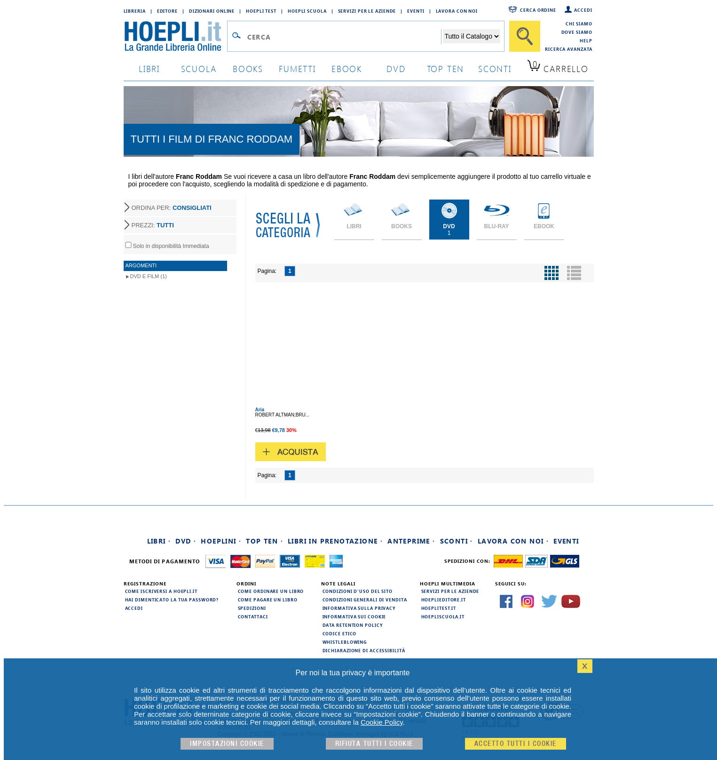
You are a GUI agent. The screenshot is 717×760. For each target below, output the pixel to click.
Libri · (159, 540)
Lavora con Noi (457, 11)
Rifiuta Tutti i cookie (374, 743)
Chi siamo (579, 23)
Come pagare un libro (268, 599)
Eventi (415, 11)
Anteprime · (411, 540)
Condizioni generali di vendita (365, 599)
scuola (199, 68)
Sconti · (456, 540)
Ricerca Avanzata (568, 49)
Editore (167, 11)
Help (586, 40)
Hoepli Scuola (307, 11)
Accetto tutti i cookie (515, 743)
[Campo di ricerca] (343, 36)
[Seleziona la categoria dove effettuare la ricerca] (471, 36)
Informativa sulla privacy (359, 608)
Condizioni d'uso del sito (358, 591)
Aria (259, 409)
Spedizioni (252, 608)
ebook (346, 68)
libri (149, 68)
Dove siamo (576, 32)
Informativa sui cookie (354, 616)
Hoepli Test (261, 11)
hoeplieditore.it (443, 599)
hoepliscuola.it (443, 616)
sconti (495, 68)
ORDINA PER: (172, 207)
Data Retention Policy (353, 625)
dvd (395, 68)
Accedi (583, 10)
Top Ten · (264, 540)
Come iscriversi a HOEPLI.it (161, 591)
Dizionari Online (212, 11)
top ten (446, 68)
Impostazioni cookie (227, 743)
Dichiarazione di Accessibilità (364, 650)
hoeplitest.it (439, 608)
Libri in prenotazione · (335, 540)
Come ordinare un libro (271, 591)
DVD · (185, 540)
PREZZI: (153, 225)
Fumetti (297, 68)
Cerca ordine (538, 10)
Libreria (135, 11)
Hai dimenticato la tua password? (172, 599)
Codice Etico (340, 633)
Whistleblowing (345, 642)
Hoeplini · (221, 540)
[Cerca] (524, 36)
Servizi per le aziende (367, 11)
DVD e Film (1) (148, 276)
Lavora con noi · (513, 540)
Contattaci (253, 616)
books (248, 68)
